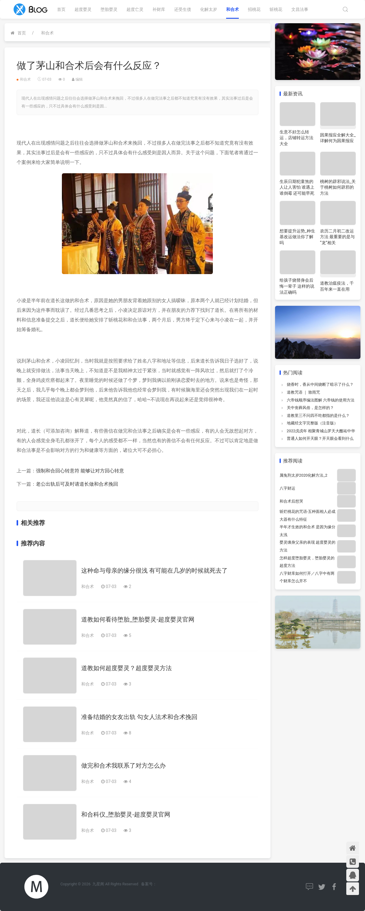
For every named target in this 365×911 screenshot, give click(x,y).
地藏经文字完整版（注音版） (312, 423)
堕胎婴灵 (109, 9)
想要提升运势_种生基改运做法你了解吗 (297, 237)
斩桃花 (276, 9)
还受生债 (182, 9)
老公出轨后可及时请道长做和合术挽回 (77, 484)
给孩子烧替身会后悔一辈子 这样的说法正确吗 (297, 286)
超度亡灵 (134, 9)
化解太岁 (208, 9)
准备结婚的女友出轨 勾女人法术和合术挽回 (139, 717)
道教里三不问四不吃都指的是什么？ (318, 415)
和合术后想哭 (291, 501)
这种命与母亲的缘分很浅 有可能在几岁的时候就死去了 (154, 570)
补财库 (158, 9)
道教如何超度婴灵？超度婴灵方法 (126, 668)
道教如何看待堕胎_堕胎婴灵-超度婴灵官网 (137, 619)
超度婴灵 (83, 9)
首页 (61, 9)
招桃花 (254, 9)
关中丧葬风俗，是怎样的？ (310, 407)
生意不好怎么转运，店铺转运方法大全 (296, 137)
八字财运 (287, 488)
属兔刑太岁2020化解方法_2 (304, 475)
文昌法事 (299, 9)
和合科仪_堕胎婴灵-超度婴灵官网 (125, 814)
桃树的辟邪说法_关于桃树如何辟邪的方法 (338, 187)
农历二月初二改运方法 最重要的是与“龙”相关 (337, 237)
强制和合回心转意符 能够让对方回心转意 (80, 471)
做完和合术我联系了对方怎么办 (123, 765)
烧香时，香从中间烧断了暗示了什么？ (320, 384)
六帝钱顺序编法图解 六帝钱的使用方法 (320, 400)
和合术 (232, 9)
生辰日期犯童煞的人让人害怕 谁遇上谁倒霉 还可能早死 (297, 187)
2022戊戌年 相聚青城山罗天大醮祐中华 (321, 431)
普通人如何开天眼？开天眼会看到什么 (320, 438)
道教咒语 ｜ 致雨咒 (303, 392)
